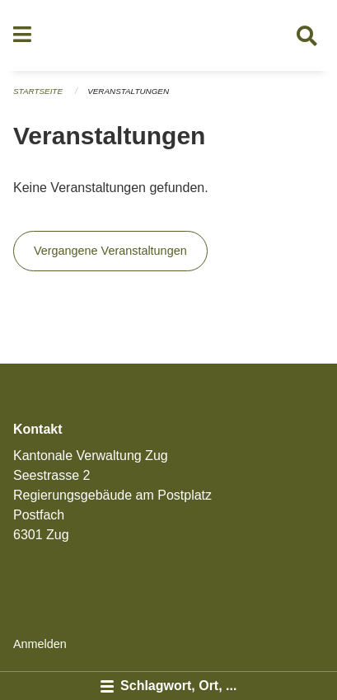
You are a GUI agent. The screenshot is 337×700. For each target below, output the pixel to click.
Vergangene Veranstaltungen (110, 250)
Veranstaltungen (128, 91)
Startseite (38, 91)
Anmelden (40, 644)
